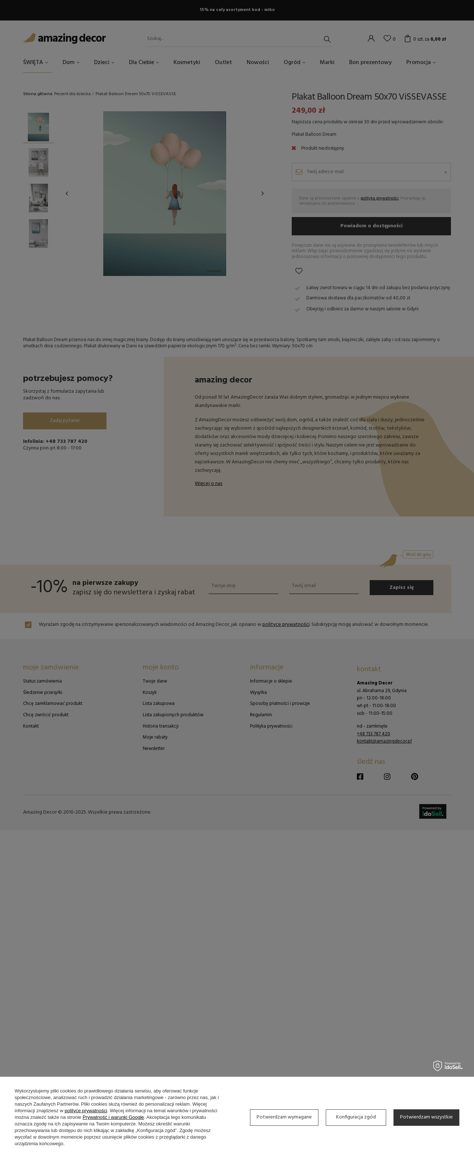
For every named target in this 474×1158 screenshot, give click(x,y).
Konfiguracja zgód (356, 1117)
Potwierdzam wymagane (284, 1117)
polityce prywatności (86, 1110)
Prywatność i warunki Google (113, 1117)
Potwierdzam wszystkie (426, 1117)
